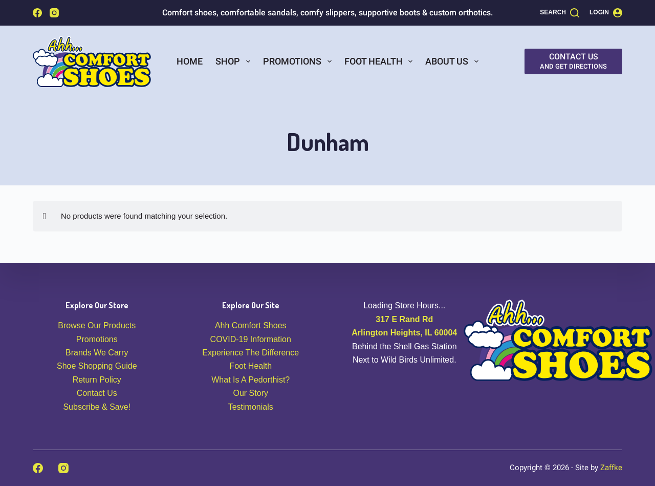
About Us (454, 61)
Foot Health (380, 61)
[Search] (559, 13)
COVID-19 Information (250, 339)
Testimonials (250, 407)
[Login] (606, 13)
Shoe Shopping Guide (97, 366)
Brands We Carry (97, 352)
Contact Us (97, 393)
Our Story (250, 393)
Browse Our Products (97, 325)
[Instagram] (54, 12)
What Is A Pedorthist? (250, 379)
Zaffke (611, 467)
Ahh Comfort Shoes (251, 325)
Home (190, 61)
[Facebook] (37, 12)
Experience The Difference (250, 352)
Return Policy (97, 379)
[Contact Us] (573, 61)
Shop (234, 61)
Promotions (299, 61)
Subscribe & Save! (96, 407)
